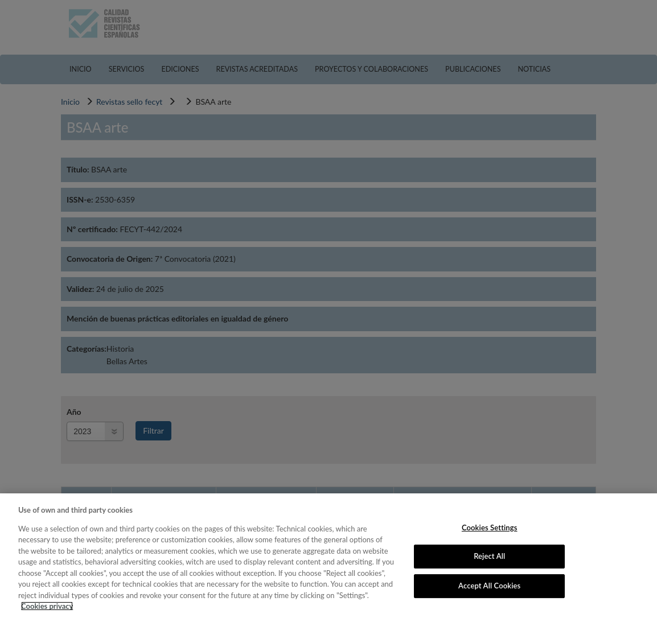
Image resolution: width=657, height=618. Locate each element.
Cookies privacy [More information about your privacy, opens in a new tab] (47, 606)
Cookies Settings (490, 527)
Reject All (489, 556)
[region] (328, 555)
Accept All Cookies (489, 585)
